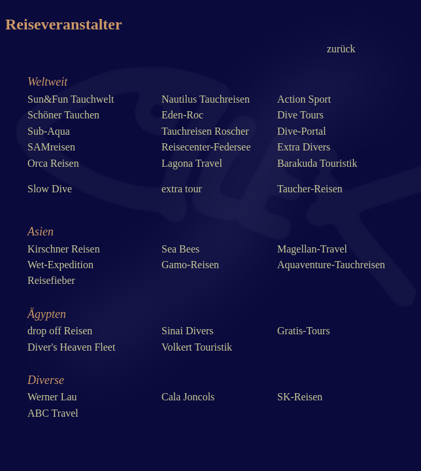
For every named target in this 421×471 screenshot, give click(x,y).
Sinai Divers (187, 330)
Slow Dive (49, 188)
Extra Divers (303, 146)
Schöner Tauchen (63, 114)
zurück (341, 48)
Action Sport (304, 99)
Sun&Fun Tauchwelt (70, 99)
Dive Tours (300, 114)
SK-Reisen (299, 396)
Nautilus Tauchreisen (205, 99)
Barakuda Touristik (317, 163)
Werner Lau (52, 396)
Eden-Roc (182, 114)
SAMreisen (51, 146)
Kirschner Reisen (63, 248)
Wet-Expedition (60, 264)
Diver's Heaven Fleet (71, 347)
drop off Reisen (59, 330)
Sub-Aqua (48, 131)
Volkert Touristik (196, 347)
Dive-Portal (301, 131)
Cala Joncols (187, 396)
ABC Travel (52, 413)
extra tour (181, 188)
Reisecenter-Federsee (206, 146)
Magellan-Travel (312, 248)
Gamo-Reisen (190, 264)
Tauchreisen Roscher (205, 131)
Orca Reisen (53, 163)
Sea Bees (180, 248)
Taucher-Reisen (310, 188)
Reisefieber (51, 280)
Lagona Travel (191, 163)
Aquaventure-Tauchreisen (331, 264)
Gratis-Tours (303, 330)
